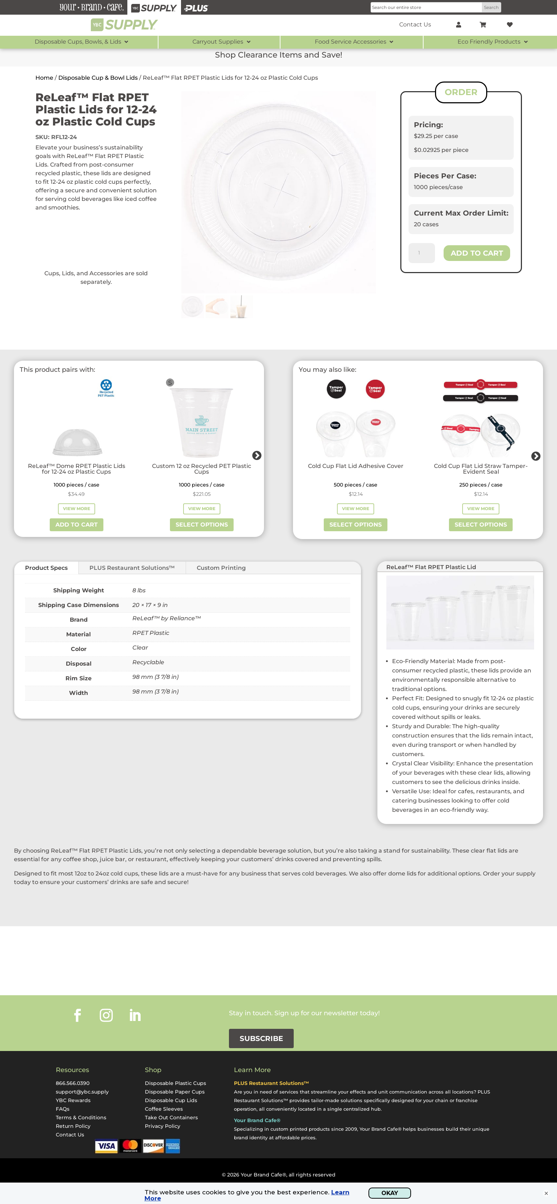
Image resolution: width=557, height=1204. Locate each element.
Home (44, 77)
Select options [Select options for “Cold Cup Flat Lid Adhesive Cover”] (355, 524)
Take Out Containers (171, 1117)
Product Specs (46, 567)
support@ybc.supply (82, 1092)
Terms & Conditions (81, 1117)
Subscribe (261, 1038)
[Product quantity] (422, 253)
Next (255, 454)
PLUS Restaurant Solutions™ (132, 567)
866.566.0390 (72, 1083)
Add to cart (477, 253)
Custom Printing (221, 567)
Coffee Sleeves (164, 1109)
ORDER (461, 92)
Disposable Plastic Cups (175, 1083)
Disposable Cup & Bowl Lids (98, 77)
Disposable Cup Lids (171, 1100)
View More (76, 508)
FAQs (62, 1109)
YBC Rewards (73, 1100)
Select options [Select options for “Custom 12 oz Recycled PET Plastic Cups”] (202, 524)
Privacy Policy (162, 1126)
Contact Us (70, 1134)
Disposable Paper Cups (175, 1092)
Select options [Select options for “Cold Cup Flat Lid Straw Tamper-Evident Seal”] (481, 524)
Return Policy (73, 1126)
